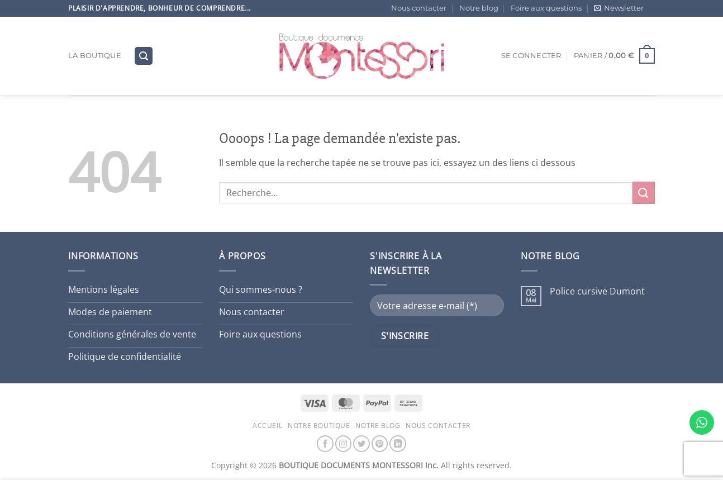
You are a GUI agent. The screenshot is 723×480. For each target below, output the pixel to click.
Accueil (267, 425)
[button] (619, 8)
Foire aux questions (546, 8)
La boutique (94, 55)
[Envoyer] (643, 192)
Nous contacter (418, 8)
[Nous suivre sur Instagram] (343, 443)
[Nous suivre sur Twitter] (361, 443)
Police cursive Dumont (597, 291)
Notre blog (478, 8)
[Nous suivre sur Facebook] (325, 443)
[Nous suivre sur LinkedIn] (397, 443)
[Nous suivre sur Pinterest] (380, 443)
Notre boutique (319, 425)
